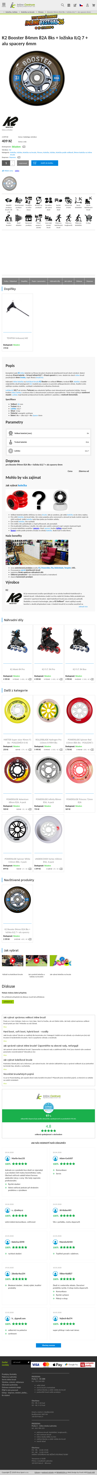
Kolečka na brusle (27, 12)
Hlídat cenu (8, 171)
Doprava (12, 157)
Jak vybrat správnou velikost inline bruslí (24, 1017)
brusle (38, 377)
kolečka (20, 381)
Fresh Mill (91, 1472)
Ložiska (8, 390)
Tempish (67, 568)
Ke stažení (6, 1395)
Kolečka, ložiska (11, 12)
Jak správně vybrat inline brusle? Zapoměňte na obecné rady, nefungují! (40, 1046)
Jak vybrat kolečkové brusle (17, 1060)
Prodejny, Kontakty (9, 1374)
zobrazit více (83, 607)
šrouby (23, 377)
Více (5, 1027)
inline (22, 373)
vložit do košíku (43, 163)
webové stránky (48, 1472)
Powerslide (45, 568)
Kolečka (77, 381)
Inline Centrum (22, 5)
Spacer (35, 415)
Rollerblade (59, 568)
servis (23, 570)
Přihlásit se (8, 1002)
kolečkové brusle (32, 381)
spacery (36, 528)
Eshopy (37, 1472)
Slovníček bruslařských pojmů (18, 1074)
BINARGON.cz (62, 1472)
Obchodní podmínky (10, 1385)
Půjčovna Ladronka (9, 1377)
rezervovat (23, 163)
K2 (10, 150)
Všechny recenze (48, 1345)
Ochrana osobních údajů (11, 1387)
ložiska (18, 392)
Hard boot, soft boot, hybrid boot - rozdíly (25, 1032)
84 (19, 404)
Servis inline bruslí (9, 1379)
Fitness (40, 12)
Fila (52, 568)
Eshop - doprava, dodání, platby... (15, 1393)
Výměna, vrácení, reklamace (13, 1382)
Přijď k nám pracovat (10, 1390)
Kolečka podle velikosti (64, 152)
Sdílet (17, 171)
